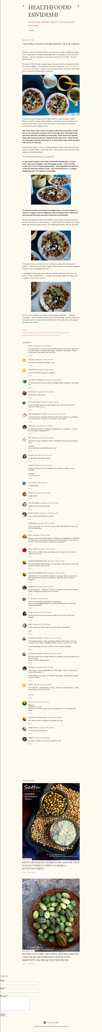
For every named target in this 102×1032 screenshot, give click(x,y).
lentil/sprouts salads (27, 335)
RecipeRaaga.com (34, 475)
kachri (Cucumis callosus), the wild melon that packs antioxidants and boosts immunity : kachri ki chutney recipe (50, 957)
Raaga (30, 493)
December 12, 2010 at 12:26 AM (49, 513)
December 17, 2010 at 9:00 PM (44, 586)
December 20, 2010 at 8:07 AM (42, 612)
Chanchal (31, 465)
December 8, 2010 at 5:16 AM (53, 380)
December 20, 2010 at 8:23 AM (42, 624)
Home (31, 30)
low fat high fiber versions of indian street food (47, 335)
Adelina (30, 738)
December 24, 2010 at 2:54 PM (44, 667)
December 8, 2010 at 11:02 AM (50, 402)
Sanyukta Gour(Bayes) (36, 380)
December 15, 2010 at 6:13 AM (41, 535)
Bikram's (31, 695)
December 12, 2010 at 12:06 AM (49, 503)
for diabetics (29, 332)
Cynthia (31, 455)
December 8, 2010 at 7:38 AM (45, 392)
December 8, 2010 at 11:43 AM (56, 414)
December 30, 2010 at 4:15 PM (42, 684)
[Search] (78, 5)
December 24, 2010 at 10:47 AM (52, 653)
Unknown (31, 359)
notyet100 (32, 370)
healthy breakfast (46, 332)
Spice (30, 535)
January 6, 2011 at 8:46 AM (42, 738)
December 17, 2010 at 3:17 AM (46, 549)
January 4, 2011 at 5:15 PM (46, 727)
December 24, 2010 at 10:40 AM (52, 638)
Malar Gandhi (32, 549)
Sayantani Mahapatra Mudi (37, 561)
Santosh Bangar (33, 503)
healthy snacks (64, 332)
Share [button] (24, 330)
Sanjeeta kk (32, 523)
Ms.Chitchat (32, 438)
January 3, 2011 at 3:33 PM (55, 717)
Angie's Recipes (33, 513)
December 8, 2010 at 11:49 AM (44, 426)
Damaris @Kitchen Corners (37, 414)
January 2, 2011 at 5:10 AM (41, 702)
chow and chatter (34, 402)
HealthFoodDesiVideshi (49, 11)
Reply (30, 355)
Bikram (30, 685)
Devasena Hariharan (35, 638)
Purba (30, 612)
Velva (30, 624)
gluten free (37, 332)
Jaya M (30, 702)
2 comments (30, 963)
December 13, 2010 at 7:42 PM (45, 523)
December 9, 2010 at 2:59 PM (42, 493)
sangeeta (31, 426)
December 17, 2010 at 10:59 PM (39, 598)
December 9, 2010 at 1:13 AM (43, 465)
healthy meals (55, 332)
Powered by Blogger (51, 1022)
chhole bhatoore (70, 66)
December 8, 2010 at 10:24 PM (43, 455)
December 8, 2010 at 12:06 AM (42, 346)
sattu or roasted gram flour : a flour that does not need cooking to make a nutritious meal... (51, 865)
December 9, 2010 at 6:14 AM (38, 482)
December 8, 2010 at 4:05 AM (44, 369)
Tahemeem (32, 392)
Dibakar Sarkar (33, 728)
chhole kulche (27, 69)
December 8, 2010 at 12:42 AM (44, 359)
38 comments (31, 872)
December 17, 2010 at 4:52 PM (56, 573)
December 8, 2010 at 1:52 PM (45, 438)
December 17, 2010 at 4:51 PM (56, 561)
